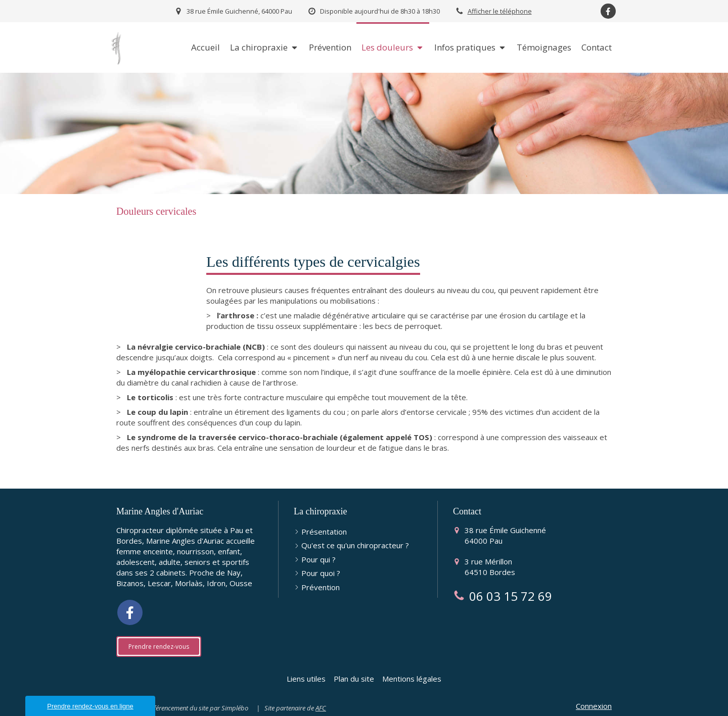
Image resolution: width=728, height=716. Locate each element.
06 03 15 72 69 (510, 596)
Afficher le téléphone (500, 11)
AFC (320, 707)
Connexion (594, 706)
